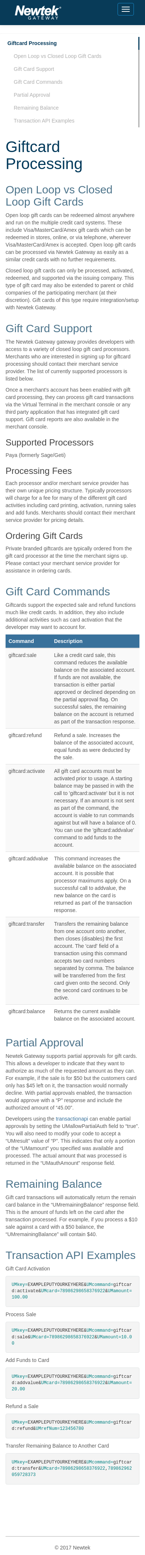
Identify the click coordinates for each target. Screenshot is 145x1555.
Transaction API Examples (44, 121)
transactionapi (72, 1119)
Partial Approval (32, 95)
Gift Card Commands (38, 82)
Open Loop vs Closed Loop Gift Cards (58, 56)
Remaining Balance (36, 108)
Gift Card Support (34, 69)
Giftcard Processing (32, 43)
